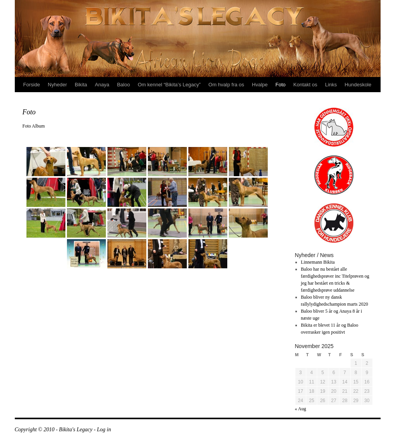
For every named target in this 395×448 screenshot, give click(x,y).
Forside (31, 85)
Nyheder (57, 85)
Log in (104, 429)
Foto (281, 85)
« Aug (300, 408)
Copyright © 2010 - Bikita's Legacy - (56, 429)
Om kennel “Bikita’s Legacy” (169, 85)
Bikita (81, 85)
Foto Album (34, 126)
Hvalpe (259, 85)
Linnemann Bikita (318, 262)
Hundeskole (358, 85)
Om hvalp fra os (226, 85)
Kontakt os (305, 85)
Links (331, 85)
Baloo (123, 85)
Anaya (102, 85)
